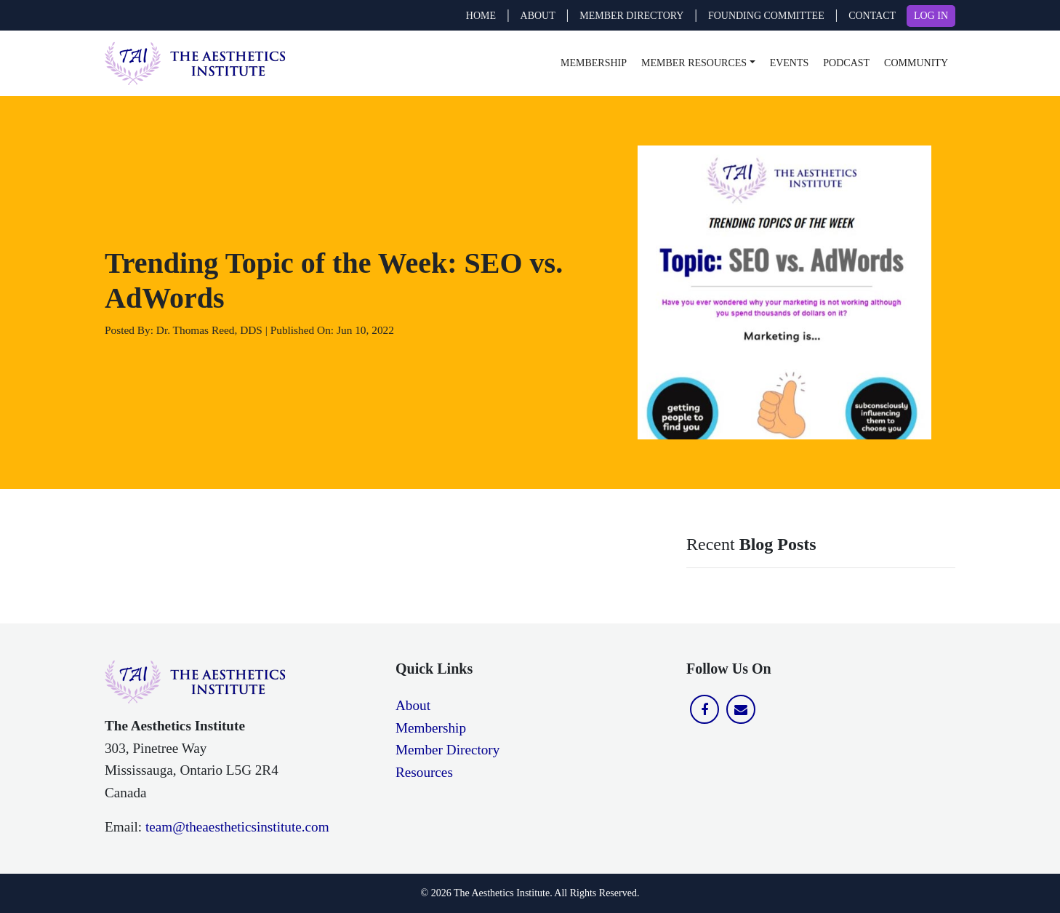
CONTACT (872, 15)
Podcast (846, 62)
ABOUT (538, 15)
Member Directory (447, 749)
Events (789, 62)
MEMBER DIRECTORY (631, 15)
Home (481, 15)
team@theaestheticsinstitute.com (237, 826)
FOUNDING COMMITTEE (766, 15)
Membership (594, 62)
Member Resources (694, 62)
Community (916, 62)
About (413, 705)
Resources (424, 772)
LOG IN (931, 15)
